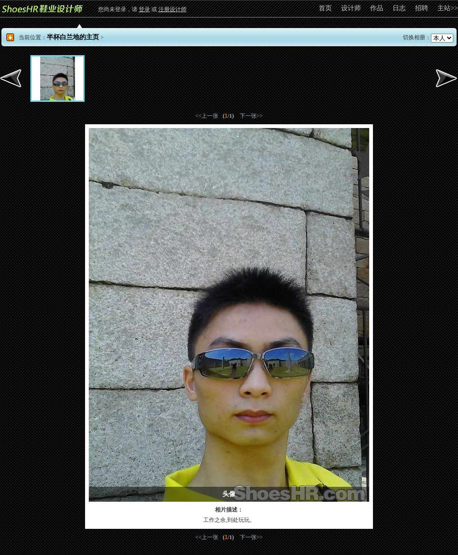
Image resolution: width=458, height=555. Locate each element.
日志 (399, 8)
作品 (376, 8)
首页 (325, 8)
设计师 (351, 8)
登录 (144, 9)
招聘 (421, 8)
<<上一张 (207, 116)
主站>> (447, 8)
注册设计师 (172, 9)
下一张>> (251, 116)
